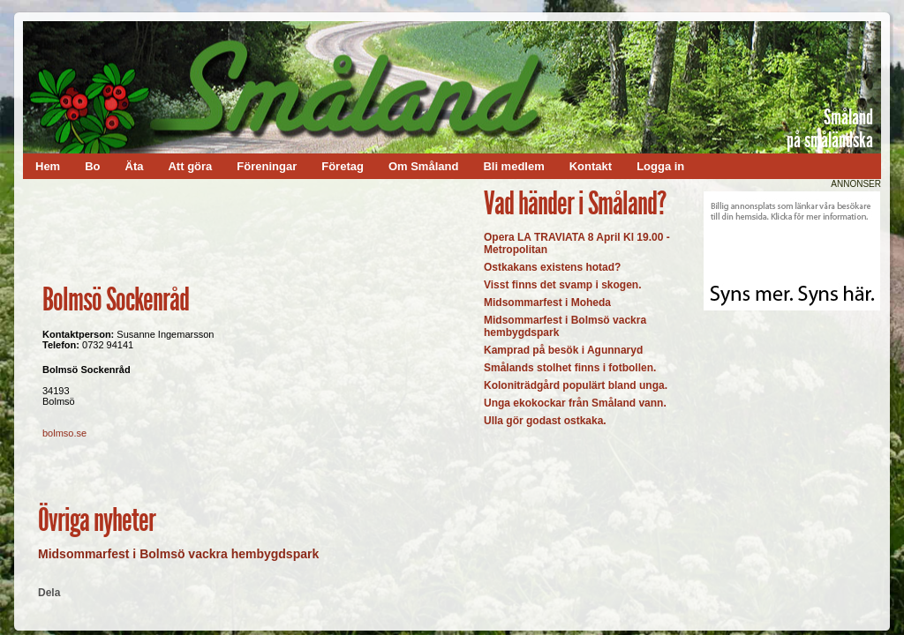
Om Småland (423, 166)
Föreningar (267, 166)
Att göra (190, 166)
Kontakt (590, 166)
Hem (47, 166)
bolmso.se (64, 433)
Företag (342, 166)
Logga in (660, 166)
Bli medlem (513, 166)
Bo (92, 166)
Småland (848, 117)
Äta (134, 166)
